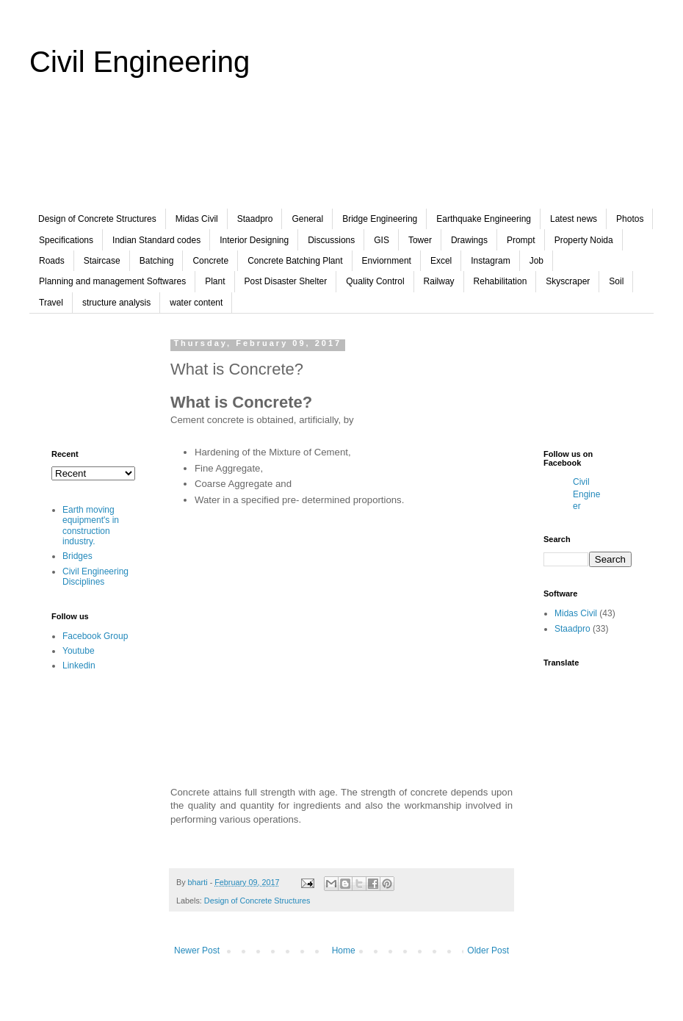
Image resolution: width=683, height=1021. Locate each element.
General (307, 219)
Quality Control (375, 281)
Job (536, 261)
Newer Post (197, 950)
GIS (381, 240)
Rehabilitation (500, 281)
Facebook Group (95, 636)
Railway (439, 281)
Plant (215, 281)
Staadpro (255, 219)
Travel (51, 302)
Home (343, 950)
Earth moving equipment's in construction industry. (90, 525)
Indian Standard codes (156, 240)
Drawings (469, 240)
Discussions (331, 240)
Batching (157, 261)
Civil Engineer (586, 494)
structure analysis (116, 302)
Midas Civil (197, 219)
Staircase (102, 261)
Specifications (66, 240)
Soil (616, 281)
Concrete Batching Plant (294, 261)
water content (196, 302)
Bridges (77, 556)
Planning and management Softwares (112, 281)
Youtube (78, 651)
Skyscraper (568, 281)
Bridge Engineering (379, 219)
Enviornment (386, 261)
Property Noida (583, 240)
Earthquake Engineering (483, 219)
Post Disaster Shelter (286, 281)
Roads (52, 261)
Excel (441, 261)
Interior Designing (254, 240)
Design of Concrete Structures (97, 219)
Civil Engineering (139, 62)
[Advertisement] (341, 153)
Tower (420, 240)
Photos (629, 219)
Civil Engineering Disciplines (95, 576)
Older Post (488, 950)
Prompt (521, 240)
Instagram (490, 261)
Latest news (573, 219)
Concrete (210, 261)
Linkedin (78, 665)
